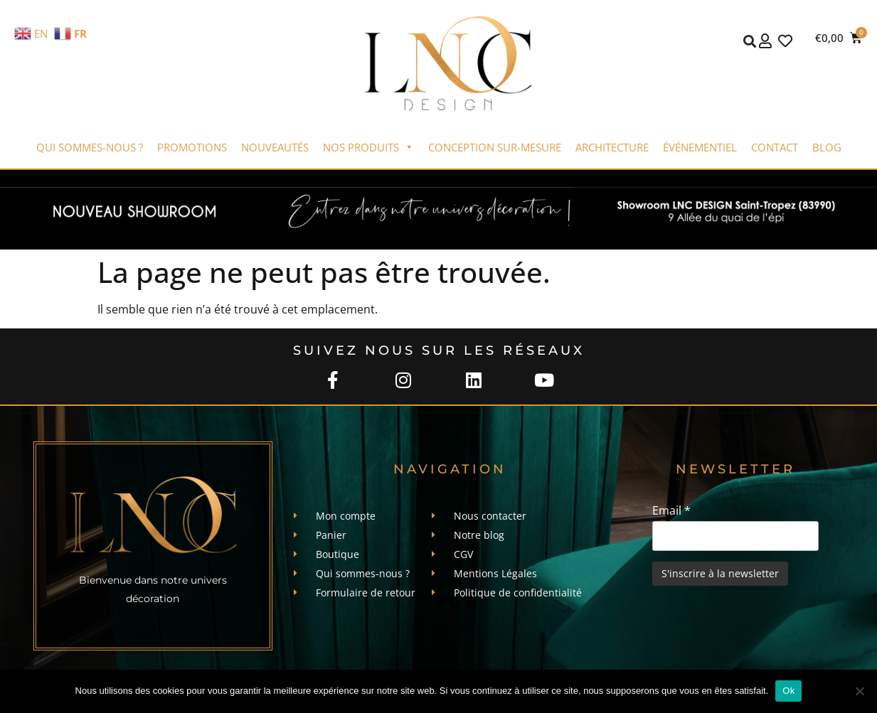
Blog (826, 147)
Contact (774, 147)
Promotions (192, 147)
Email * (671, 510)
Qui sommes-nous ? (89, 147)
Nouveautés (275, 147)
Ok (788, 690)
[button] (750, 41)
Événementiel (700, 147)
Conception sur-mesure (494, 147)
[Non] (859, 691)
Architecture (612, 147)
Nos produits (368, 147)
